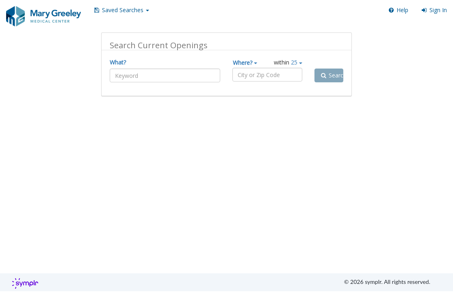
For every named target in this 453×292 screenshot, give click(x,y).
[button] (121, 10)
